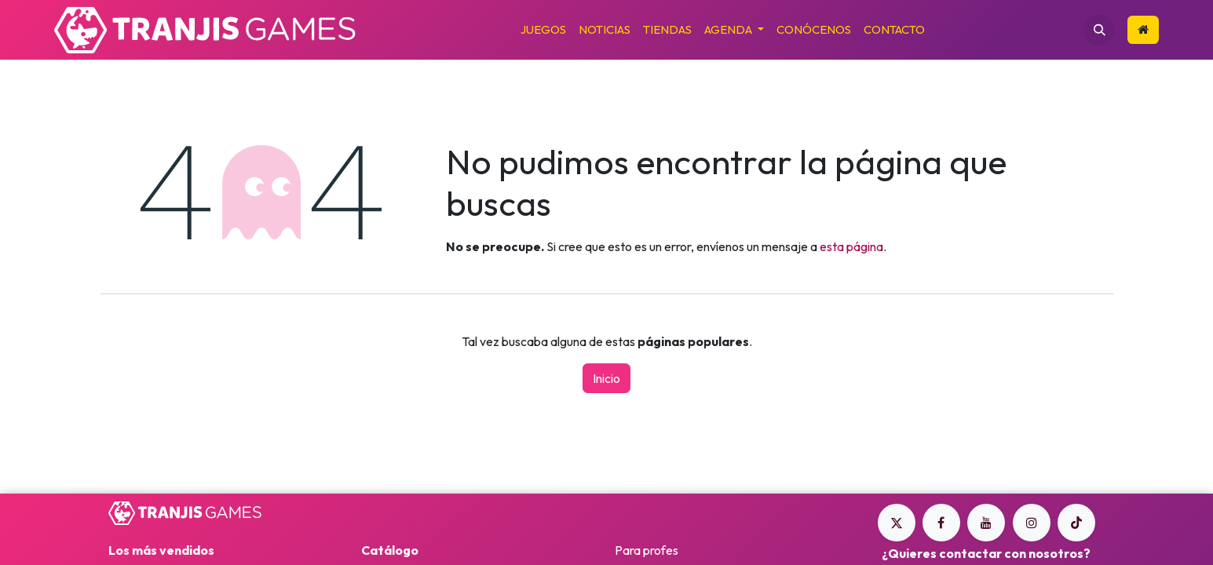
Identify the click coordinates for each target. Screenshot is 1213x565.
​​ (1143, 29)
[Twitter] (896, 522)
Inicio (606, 378)
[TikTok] (1076, 522)
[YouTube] (986, 522)
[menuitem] (543, 30)
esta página (851, 246)
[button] (1099, 30)
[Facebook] (941, 522)
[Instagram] (1031, 522)
